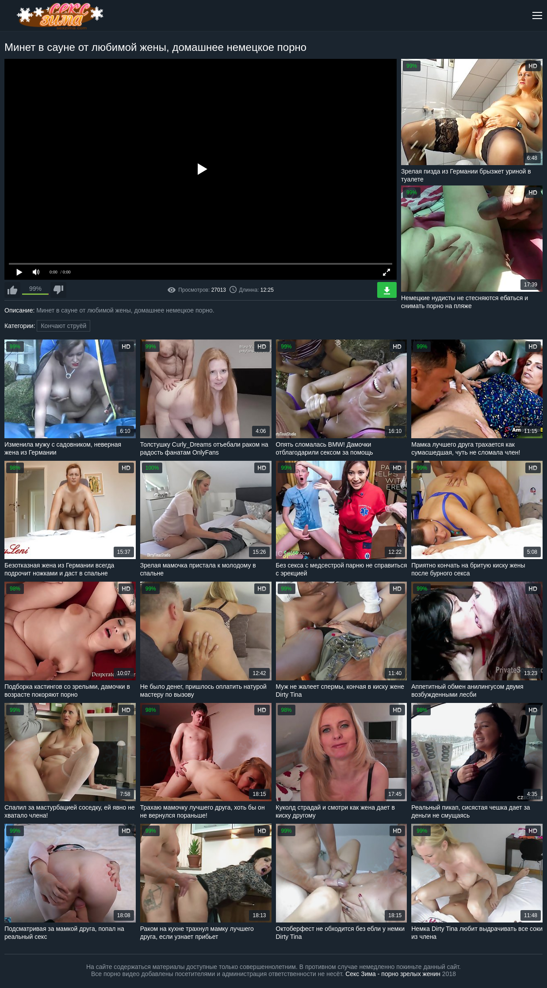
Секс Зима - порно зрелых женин (392, 973)
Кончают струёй (63, 325)
